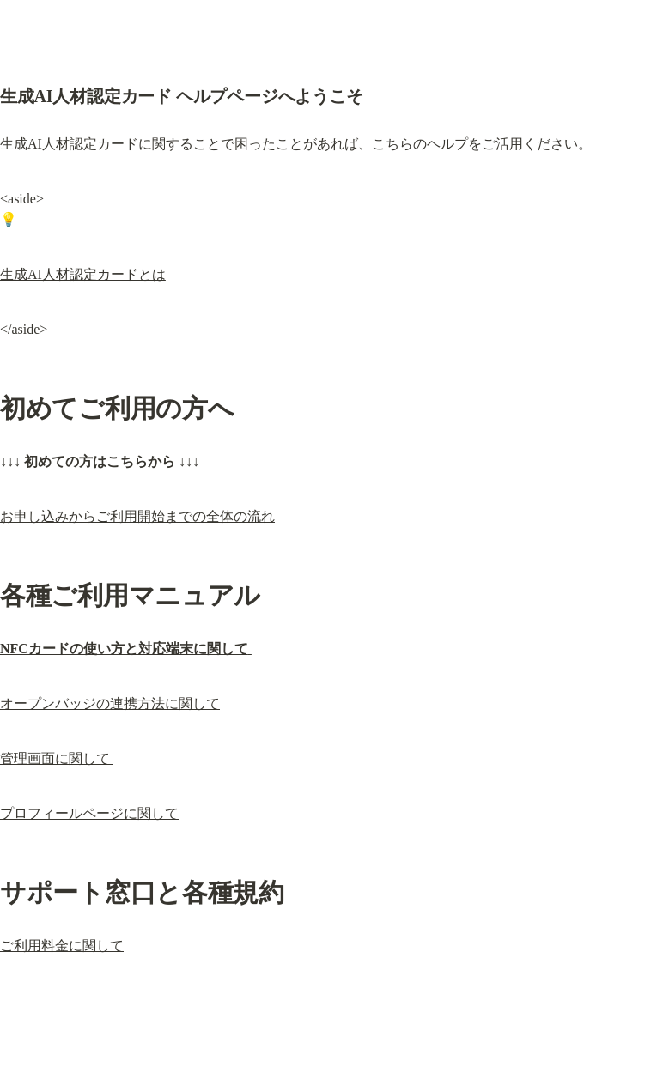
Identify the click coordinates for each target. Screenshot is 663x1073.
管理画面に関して (56, 758)
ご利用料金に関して (62, 945)
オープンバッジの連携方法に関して (110, 703)
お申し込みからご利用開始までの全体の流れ (137, 516)
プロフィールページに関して (89, 813)
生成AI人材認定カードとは (83, 274)
